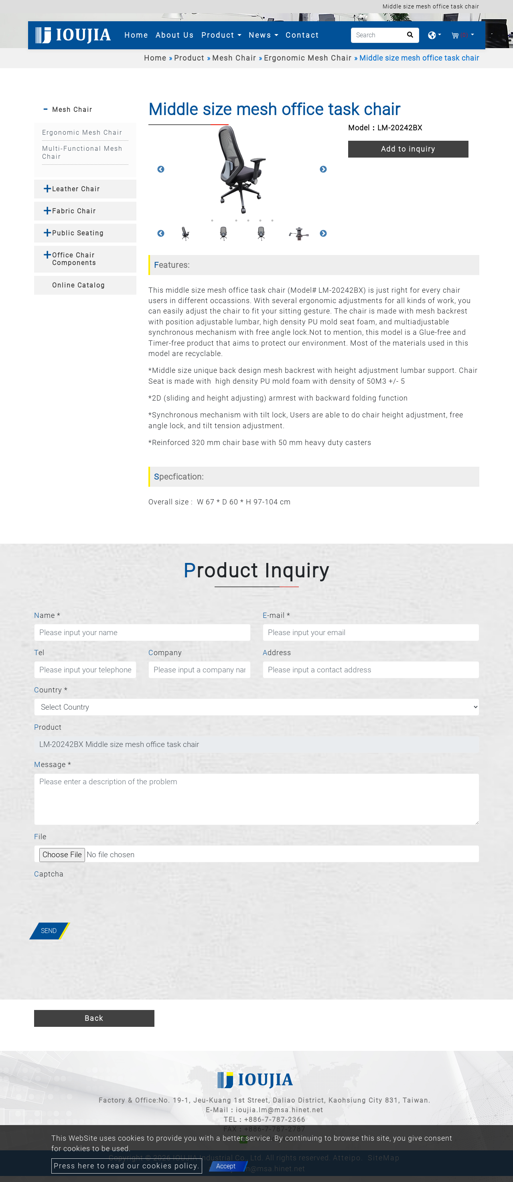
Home (138, 34)
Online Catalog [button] (78, 285)
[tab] (85, 109)
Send (49, 931)
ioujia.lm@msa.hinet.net (279, 1110)
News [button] (261, 35)
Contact (302, 35)
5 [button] (260, 221)
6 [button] (272, 221)
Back (94, 1018)
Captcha (49, 874)
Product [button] (219, 35)
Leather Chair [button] (76, 189)
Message (52, 765)
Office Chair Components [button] (74, 259)
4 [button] (248, 221)
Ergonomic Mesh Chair (308, 58)
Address (277, 653)
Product (189, 58)
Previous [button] (161, 170)
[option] (242, 169)
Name (47, 615)
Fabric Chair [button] (74, 211)
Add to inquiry (408, 149)
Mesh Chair (234, 58)
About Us (175, 35)
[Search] (385, 35)
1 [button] (212, 221)
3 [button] (236, 221)
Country (51, 690)
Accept (225, 1166)
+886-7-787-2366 (275, 1119)
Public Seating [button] (78, 233)
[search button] (408, 37)
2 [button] (224, 221)
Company (165, 653)
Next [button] (323, 170)
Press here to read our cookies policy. (127, 1166)
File (40, 837)
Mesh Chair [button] (72, 109)
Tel (39, 653)
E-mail (276, 615)
